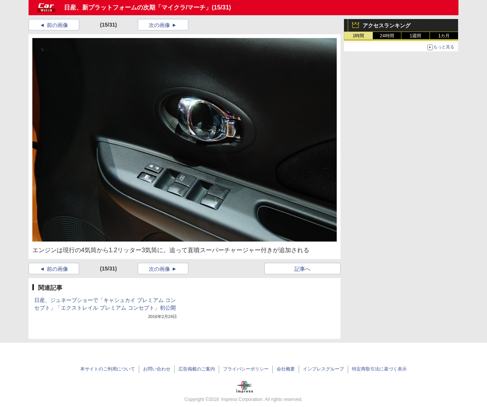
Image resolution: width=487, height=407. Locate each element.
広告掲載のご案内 (196, 369)
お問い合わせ (156, 369)
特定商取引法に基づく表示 (379, 369)
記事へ (302, 269)
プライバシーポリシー (246, 369)
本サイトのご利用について (107, 369)
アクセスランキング (387, 25)
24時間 (387, 35)
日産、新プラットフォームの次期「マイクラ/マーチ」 (138, 7)
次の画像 (159, 25)
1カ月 (444, 35)
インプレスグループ (323, 369)
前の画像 (57, 25)
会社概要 (286, 369)
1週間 (416, 35)
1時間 (358, 35)
